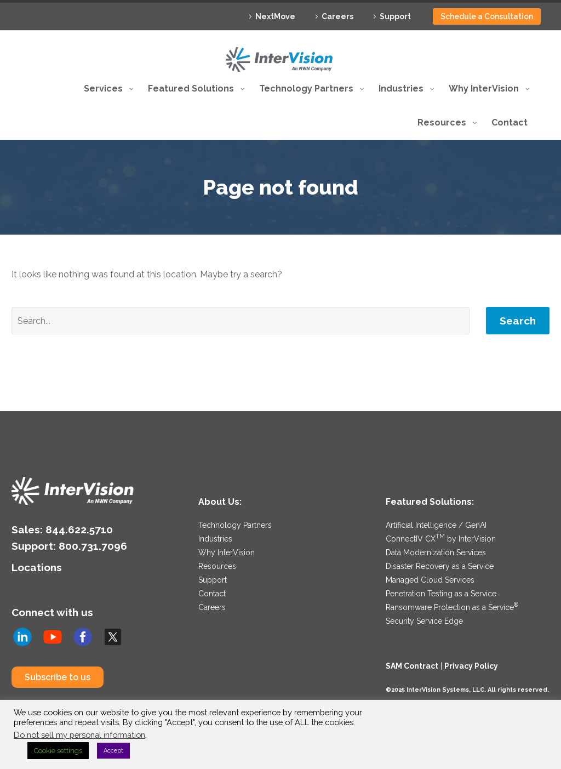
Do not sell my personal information (79, 734)
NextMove (275, 16)
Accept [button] (113, 750)
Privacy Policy (471, 666)
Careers (337, 16)
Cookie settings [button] (58, 751)
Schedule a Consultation (486, 16)
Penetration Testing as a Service (441, 593)
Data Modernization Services (436, 552)
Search (518, 321)
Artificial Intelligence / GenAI (436, 525)
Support (395, 16)
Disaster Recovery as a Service (440, 566)
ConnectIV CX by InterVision (441, 538)
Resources (217, 566)
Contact (212, 593)
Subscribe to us (57, 677)
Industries (215, 538)
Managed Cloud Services (430, 580)
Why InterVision (226, 552)
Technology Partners (235, 525)
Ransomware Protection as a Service (452, 607)
